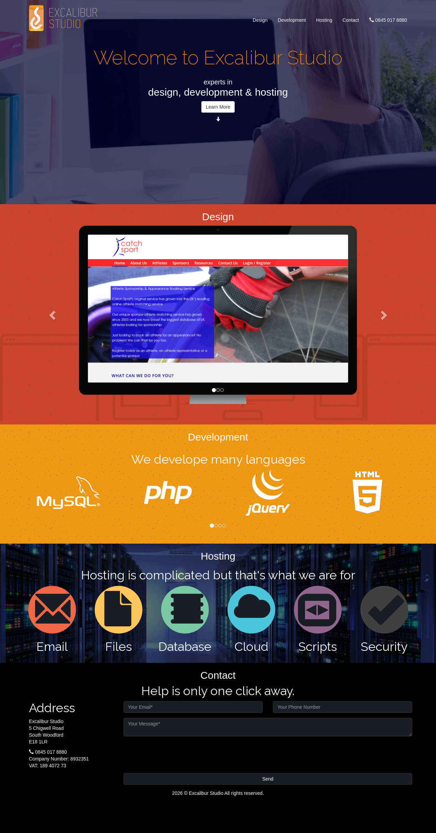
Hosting (324, 20)
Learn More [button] (218, 107)
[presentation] (175, 754)
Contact (350, 20)
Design (260, 20)
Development (292, 20)
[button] (53, 315)
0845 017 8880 (388, 20)
